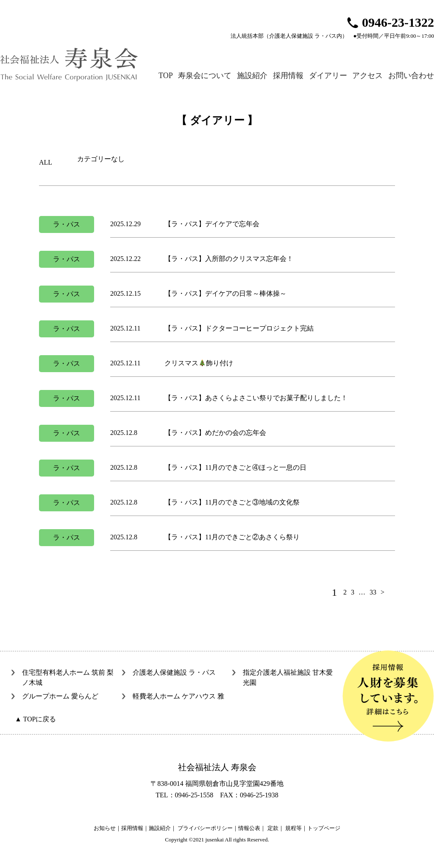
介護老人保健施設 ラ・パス (174, 672)
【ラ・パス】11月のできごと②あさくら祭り (232, 537)
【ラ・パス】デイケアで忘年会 (211, 223)
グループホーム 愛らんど (60, 696)
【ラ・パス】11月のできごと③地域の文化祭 (232, 502)
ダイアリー (328, 75)
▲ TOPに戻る (35, 719)
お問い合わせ (411, 75)
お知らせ (105, 828)
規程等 (293, 828)
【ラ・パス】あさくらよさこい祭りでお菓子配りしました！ (256, 397)
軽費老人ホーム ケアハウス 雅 (178, 696)
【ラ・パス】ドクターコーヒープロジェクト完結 (239, 328)
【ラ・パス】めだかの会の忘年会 (215, 432)
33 (373, 592)
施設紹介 (252, 75)
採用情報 (288, 75)
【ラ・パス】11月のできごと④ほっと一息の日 (235, 467)
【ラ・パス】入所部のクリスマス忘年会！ (228, 258)
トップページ (323, 828)
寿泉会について (204, 75)
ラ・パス (66, 224)
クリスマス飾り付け (198, 363)
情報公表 (249, 828)
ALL (45, 162)
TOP (166, 75)
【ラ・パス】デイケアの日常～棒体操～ (225, 293)
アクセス (367, 75)
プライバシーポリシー (205, 828)
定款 (272, 828)
